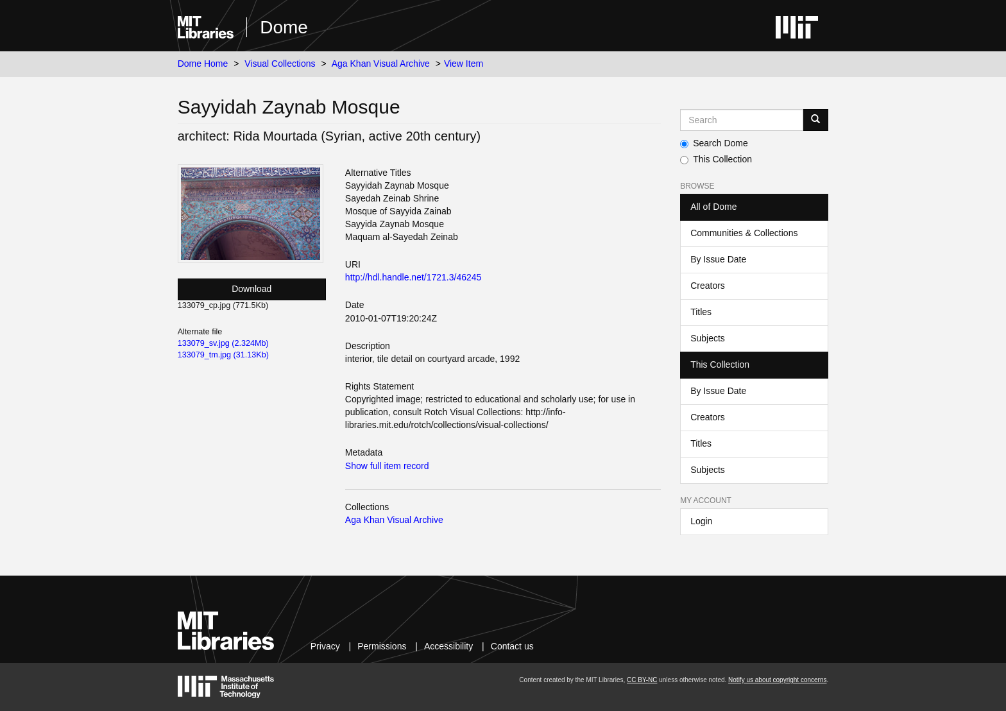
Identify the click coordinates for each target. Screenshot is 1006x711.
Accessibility (448, 646)
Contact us (512, 646)
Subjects (707, 338)
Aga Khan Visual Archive (381, 63)
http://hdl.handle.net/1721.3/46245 (413, 277)
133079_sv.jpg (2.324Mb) (223, 343)
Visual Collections (279, 63)
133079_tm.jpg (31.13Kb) (223, 354)
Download (251, 289)
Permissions (381, 646)
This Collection (716, 159)
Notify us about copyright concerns (777, 679)
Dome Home (203, 63)
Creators (707, 285)
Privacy (325, 646)
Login (701, 521)
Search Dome (714, 143)
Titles (701, 312)
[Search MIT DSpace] (741, 120)
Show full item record (387, 466)
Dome (284, 27)
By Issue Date (718, 259)
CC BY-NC (642, 679)
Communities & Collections (743, 233)
